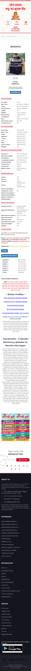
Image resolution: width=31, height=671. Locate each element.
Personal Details (6, 98)
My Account (5, 608)
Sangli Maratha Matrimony (9, 530)
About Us (4, 568)
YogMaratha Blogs (6, 634)
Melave (3, 573)
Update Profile (5, 614)
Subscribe (23, 460)
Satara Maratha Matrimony (9, 524)
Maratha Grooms (6, 541)
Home (3, 36)
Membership (5, 579)
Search (3, 576)
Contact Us (4, 585)
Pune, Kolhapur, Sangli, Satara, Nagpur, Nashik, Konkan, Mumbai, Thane (14, 492)
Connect (4, 631)
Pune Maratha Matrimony (9, 521)
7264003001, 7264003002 (10, 499)
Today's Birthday (6, 625)
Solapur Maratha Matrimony (9, 536)
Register (4, 628)
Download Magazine (7, 582)
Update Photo (5, 611)
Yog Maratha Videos (7, 570)
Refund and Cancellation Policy (10, 591)
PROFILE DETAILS (11, 36)
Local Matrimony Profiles (8, 550)
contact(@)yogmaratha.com (10, 502)
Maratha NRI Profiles (7, 553)
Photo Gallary (5, 620)
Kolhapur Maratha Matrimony (10, 533)
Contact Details (6, 229)
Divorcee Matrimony (7, 544)
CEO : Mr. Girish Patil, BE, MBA (11, 496)
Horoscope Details (7, 126)
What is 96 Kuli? (6, 556)
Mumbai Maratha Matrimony (9, 527)
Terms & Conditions (7, 594)
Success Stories (6, 623)
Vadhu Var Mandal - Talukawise (10, 547)
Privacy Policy (5, 588)
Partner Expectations (8, 202)
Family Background (7, 173)
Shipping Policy (6, 596)
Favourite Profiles (6, 617)
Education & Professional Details (11, 150)
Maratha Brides (5, 538)
